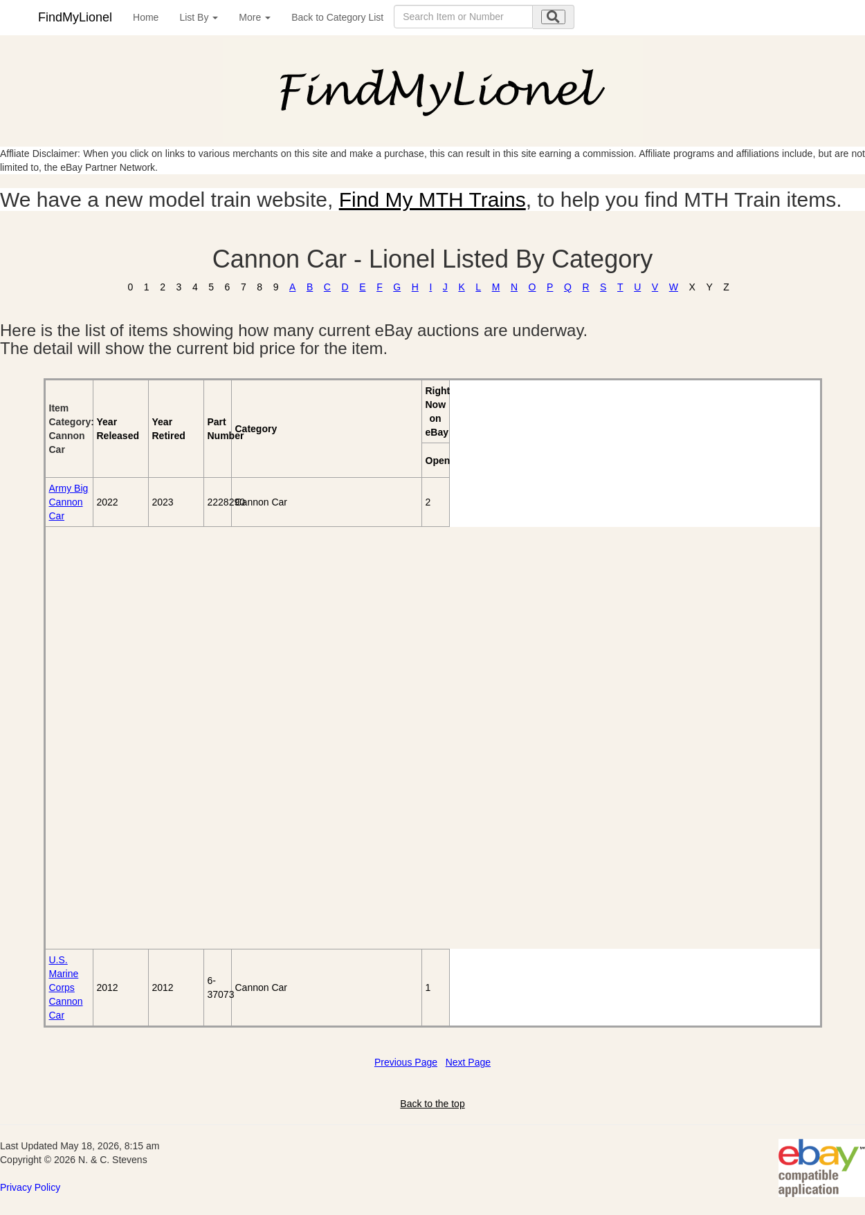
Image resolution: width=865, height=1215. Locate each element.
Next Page (468, 1062)
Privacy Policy (30, 1187)
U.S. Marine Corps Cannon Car (66, 987)
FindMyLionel (75, 17)
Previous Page (405, 1062)
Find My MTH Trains (432, 199)
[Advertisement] (125, 737)
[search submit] (553, 17)
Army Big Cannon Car (69, 502)
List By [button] (198, 17)
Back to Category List (337, 17)
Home (145, 17)
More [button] (255, 17)
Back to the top (432, 1103)
